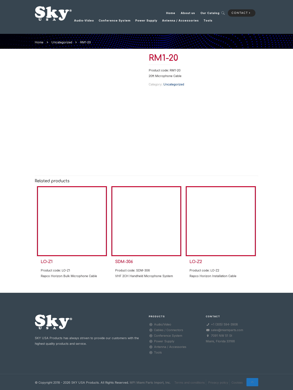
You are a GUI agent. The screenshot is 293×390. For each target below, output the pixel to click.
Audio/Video (162, 324)
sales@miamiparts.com (227, 330)
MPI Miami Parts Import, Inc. (150, 382)
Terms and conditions (189, 382)
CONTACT (242, 13)
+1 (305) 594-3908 (224, 324)
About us (188, 13)
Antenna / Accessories (170, 347)
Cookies (237, 382)
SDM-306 (124, 262)
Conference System (168, 335)
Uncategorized (61, 42)
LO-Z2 (195, 262)
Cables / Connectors (168, 330)
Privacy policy (218, 382)
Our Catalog (210, 13)
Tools (158, 352)
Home (170, 13)
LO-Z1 (47, 262)
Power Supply (164, 341)
